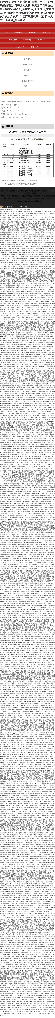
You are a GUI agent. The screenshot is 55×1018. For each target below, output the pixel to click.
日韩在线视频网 (20, 517)
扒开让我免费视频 (29, 754)
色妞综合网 (20, 241)
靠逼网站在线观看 (44, 735)
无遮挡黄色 (48, 737)
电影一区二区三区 (7, 535)
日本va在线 (42, 239)
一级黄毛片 (21, 915)
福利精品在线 (44, 646)
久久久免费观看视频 (47, 684)
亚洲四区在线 (30, 654)
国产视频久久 (29, 241)
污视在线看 (3, 562)
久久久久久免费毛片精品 (42, 282)
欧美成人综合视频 (37, 780)
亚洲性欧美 (9, 523)
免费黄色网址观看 (48, 807)
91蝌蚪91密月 (17, 593)
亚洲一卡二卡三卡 (45, 356)
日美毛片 (33, 797)
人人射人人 (50, 403)
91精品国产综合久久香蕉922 (8, 756)
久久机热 (49, 393)
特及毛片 (25, 509)
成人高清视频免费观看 (17, 443)
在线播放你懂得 (39, 537)
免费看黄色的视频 (26, 356)
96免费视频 (3, 293)
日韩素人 (52, 527)
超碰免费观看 (6, 874)
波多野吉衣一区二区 (47, 221)
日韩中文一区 (27, 274)
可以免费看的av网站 (21, 837)
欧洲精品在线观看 (31, 384)
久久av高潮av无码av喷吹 (34, 272)
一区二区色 (7, 731)
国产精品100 (27, 497)
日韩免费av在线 (43, 974)
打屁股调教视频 (14, 721)
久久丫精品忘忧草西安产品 (30, 280)
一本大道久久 (38, 644)
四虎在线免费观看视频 (26, 725)
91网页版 (37, 709)
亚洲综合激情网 (11, 842)
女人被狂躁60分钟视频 (37, 676)
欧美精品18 (8, 554)
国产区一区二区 (49, 295)
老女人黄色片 (40, 668)
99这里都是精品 (10, 872)
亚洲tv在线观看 (46, 252)
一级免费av (26, 580)
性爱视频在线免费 (38, 313)
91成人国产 (15, 478)
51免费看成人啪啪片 (24, 595)
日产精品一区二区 (39, 666)
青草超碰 (26, 290)
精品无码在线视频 (42, 423)
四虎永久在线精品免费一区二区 (34, 246)
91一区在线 (26, 492)
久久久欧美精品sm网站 (17, 811)
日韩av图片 (45, 272)
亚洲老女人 (50, 633)
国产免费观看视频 (26, 405)
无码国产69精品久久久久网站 (18, 235)
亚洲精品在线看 (48, 882)
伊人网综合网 (25, 239)
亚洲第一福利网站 (5, 344)
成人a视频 (49, 929)
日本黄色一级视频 (40, 319)
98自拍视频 (28, 693)
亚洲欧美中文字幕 (28, 550)
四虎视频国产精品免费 (43, 335)
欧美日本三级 (10, 433)
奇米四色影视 (41, 846)
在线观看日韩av (29, 393)
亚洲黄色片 (42, 568)
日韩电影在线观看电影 (18, 268)
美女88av (10, 350)
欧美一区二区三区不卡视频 (8, 276)
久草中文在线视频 (28, 876)
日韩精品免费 (50, 666)
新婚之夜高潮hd (25, 605)
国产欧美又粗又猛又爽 (46, 733)
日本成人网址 (8, 882)
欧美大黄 (28, 268)
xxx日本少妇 (6, 415)
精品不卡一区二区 (5, 311)
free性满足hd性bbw (37, 511)
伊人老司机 (38, 1007)
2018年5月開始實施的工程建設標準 (22, 184)
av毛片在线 (18, 931)
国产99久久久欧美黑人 (44, 774)
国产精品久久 (8, 592)
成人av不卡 (40, 541)
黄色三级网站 (13, 572)
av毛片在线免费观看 (38, 497)
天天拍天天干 (18, 544)
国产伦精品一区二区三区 (30, 466)
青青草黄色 (42, 564)
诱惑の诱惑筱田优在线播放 (14, 421)
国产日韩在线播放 (35, 441)
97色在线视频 (12, 388)
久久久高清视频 (36, 684)
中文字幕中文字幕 (36, 637)
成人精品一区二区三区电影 (31, 362)
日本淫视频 (11, 864)
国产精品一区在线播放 (33, 348)
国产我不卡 (9, 529)
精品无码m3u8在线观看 (40, 678)
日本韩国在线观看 (25, 631)
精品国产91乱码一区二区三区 (37, 344)
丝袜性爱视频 (47, 644)
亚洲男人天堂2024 (7, 888)
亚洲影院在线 (4, 325)
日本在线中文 (48, 621)
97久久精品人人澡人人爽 (30, 611)
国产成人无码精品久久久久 (16, 564)
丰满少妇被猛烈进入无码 (47, 323)
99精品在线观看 (26, 352)
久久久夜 (2, 529)
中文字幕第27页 (41, 797)
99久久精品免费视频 (32, 960)
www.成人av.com (26, 354)
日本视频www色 (16, 258)
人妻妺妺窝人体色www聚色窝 (16, 709)
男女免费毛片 (47, 250)
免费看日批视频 (11, 323)
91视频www (21, 572)
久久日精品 (29, 793)
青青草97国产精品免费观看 (22, 880)
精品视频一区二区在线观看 (13, 456)
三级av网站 (16, 376)
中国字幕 (29, 882)
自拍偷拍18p (33, 256)
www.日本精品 (50, 288)
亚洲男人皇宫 (21, 960)
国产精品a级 (46, 686)
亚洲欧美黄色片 (32, 862)
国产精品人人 (35, 852)
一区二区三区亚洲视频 (40, 842)
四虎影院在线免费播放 (29, 541)
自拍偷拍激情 (29, 364)
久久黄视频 (17, 776)
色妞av (32, 515)
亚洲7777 (51, 333)
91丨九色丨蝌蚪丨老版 (46, 409)
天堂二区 (33, 317)
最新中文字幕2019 (15, 829)
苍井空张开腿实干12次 (30, 660)
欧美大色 (31, 586)
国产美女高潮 (4, 525)
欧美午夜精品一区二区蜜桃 (9, 717)
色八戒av (3, 423)
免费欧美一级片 (34, 290)
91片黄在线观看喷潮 (39, 925)
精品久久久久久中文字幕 (25, 892)
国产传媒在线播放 (35, 772)
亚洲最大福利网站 (42, 752)
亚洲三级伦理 (27, 431)
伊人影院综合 (23, 407)
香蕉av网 (30, 395)
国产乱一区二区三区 (41, 523)
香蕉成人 (27, 450)
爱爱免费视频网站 (10, 241)
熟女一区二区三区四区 (25, 309)
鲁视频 (23, 231)
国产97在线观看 (14, 868)
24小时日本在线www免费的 (44, 329)
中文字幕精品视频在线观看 (32, 305)
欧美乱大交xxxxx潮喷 (12, 425)
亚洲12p (27, 570)
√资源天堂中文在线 (48, 525)
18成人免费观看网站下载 (24, 276)
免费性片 (27, 564)
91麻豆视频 (40, 539)
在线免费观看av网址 (42, 474)
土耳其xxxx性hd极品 (31, 366)
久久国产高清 (31, 337)
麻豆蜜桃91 (24, 697)
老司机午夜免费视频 (6, 366)
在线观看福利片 (14, 666)
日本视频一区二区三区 (40, 670)
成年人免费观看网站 (35, 543)
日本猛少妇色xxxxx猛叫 (24, 511)
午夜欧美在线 (8, 786)
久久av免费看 (5, 858)
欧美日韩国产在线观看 (47, 352)
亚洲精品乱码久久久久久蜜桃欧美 (10, 539)
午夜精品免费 (33, 964)
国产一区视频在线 (40, 292)
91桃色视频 (22, 227)
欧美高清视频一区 (6, 672)
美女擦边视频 (26, 593)
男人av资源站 (16, 401)
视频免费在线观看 (40, 393)
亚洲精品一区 (4, 537)
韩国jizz (43, 841)
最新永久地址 (9, 352)
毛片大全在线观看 (36, 748)
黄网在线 (47, 433)
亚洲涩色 (45, 880)
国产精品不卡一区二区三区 (44, 603)
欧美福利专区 (26, 476)
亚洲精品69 (7, 541)
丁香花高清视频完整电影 (28, 613)
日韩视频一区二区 (32, 427)
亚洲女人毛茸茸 (16, 280)
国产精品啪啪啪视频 (28, 386)
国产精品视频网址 (22, 360)
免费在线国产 (25, 350)
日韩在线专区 (10, 997)
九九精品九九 (9, 315)
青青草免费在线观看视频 (37, 548)
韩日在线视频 (39, 911)
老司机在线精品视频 (47, 558)
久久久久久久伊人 (5, 372)
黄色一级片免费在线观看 (11, 586)
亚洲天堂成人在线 (48, 370)
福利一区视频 (43, 417)
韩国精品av (51, 937)
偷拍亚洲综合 (38, 578)
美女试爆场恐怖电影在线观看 (29, 358)
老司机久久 (8, 437)
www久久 (26, 299)
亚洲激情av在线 (15, 576)
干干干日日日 (13, 244)
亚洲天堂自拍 (38, 443)
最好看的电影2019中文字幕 (10, 462)
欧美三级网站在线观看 (9, 360)
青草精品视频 (34, 974)
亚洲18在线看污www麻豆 (25, 756)
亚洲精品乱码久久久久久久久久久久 (13, 639)
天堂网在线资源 (25, 374)
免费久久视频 (29, 443)
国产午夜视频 (43, 374)
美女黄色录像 (24, 650)
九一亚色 (46, 262)
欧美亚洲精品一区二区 (28, 341)
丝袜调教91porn (39, 905)
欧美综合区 (49, 274)
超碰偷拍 (30, 578)
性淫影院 (31, 295)
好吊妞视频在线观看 (16, 493)
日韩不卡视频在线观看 (47, 560)
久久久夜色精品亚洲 (46, 990)
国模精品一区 (22, 525)
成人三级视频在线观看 (39, 413)
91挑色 (26, 707)
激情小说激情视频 (40, 764)
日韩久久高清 (27, 248)
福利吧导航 (41, 909)
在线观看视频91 (7, 950)
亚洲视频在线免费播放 (27, 292)
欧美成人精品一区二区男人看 (14, 233)
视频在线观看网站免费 (41, 446)
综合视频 (8, 758)
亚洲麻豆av (50, 523)
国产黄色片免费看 (36, 468)
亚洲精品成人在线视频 (34, 252)
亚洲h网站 (3, 333)
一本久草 (50, 607)
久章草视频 (45, 527)
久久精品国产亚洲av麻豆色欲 (44, 388)
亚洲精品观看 (31, 335)
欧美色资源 (35, 705)
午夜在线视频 (23, 903)
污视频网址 (36, 756)
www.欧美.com (9, 797)
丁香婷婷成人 (29, 666)
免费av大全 (48, 411)
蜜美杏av (33, 380)
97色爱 (42, 362)
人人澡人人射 (47, 419)
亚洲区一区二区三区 (18, 950)
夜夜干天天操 (41, 660)
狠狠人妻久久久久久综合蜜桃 (18, 729)
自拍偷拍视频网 (8, 682)
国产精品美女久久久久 (45, 466)
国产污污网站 (31, 839)
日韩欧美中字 (21, 764)
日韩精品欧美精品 (45, 431)
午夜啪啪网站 (10, 790)
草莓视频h (7, 952)
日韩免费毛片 (17, 250)
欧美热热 (13, 348)
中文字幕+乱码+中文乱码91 (8, 635)
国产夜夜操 (12, 270)
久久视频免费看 (16, 927)
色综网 (16, 333)
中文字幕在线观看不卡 (45, 256)
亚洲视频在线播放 (24, 278)
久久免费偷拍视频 (48, 833)
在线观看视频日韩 (22, 339)
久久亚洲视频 (36, 646)
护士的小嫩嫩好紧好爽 (20, 335)
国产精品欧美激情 (17, 311)
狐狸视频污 (19, 990)
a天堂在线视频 (37, 346)
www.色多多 (22, 384)
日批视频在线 (8, 250)
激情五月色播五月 (9, 274)
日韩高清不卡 (8, 664)
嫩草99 (16, 484)
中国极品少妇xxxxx (6, 272)
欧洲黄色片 (25, 258)
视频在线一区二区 (5, 223)
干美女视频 (16, 350)
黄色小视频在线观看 (38, 354)
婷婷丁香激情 (36, 352)
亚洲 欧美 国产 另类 (12, 288)
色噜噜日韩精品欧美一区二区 (38, 264)
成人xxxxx (41, 366)
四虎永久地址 (25, 772)
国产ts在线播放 (15, 313)
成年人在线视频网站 (43, 574)
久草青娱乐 (8, 670)
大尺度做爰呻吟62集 (22, 644)
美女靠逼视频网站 (44, 760)
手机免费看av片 (16, 795)
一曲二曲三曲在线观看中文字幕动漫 (17, 229)
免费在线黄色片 (7, 848)
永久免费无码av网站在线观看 (11, 619)
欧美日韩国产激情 (33, 495)
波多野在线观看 (39, 566)
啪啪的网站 (13, 254)
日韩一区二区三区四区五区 (34, 688)
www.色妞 (44, 946)
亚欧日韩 (2, 354)
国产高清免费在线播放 (19, 882)
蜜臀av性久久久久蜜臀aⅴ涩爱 (27, 643)
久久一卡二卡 (18, 248)
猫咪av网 (13, 850)
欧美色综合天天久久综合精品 (18, 325)
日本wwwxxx (7, 607)
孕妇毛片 (24, 495)
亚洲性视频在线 (23, 244)
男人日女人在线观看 (20, 578)
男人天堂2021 (47, 554)
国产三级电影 (40, 533)
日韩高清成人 (39, 682)
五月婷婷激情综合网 (18, 246)
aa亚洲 (31, 644)
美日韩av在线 (10, 354)
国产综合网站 (27, 893)
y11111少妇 (35, 488)
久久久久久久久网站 (35, 254)
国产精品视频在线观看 (16, 660)
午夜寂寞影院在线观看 (30, 327)
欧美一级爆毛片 (44, 711)
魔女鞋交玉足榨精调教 (44, 243)
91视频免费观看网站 (43, 680)
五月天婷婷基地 (47, 801)
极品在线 (10, 972)
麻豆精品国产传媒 (20, 760)
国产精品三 (49, 348)
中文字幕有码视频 (37, 507)
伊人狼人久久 (8, 866)
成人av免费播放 (25, 501)
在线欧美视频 (24, 833)
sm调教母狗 (38, 739)
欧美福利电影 (37, 950)
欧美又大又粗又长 (33, 935)
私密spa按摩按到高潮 (29, 219)
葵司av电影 (48, 650)
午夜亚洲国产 (12, 942)
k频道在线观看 (14, 501)
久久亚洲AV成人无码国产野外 (23, 860)
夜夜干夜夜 (48, 713)
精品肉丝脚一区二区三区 (30, 439)
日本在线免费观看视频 (18, 793)
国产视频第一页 (12, 686)
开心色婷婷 (33, 278)
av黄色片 (33, 846)
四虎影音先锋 (9, 466)
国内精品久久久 (21, 452)
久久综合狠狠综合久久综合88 (46, 392)
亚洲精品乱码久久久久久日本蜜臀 (43, 884)
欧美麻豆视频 (44, 360)
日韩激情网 (3, 511)
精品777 (45, 333)
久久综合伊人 (18, 315)
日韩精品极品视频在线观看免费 (11, 637)
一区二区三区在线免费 (14, 562)
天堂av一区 (11, 219)
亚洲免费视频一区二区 (32, 743)
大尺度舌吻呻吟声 (13, 380)
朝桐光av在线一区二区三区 (35, 576)
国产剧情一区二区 (32, 729)
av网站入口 (45, 692)
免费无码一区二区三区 (10, 337)
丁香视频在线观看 (24, 288)
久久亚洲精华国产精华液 (18, 711)
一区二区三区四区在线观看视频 (37, 878)
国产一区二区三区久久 (35, 686)
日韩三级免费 (9, 378)
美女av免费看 (36, 431)
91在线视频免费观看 (24, 827)
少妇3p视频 (11, 580)
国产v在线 (51, 378)
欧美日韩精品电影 (7, 295)
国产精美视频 (50, 327)
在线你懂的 (42, 517)
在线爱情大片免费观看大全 (38, 629)
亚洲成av (19, 492)
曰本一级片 (42, 227)
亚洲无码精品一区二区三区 (36, 229)
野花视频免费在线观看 (16, 290)
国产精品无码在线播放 (46, 382)
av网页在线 (26, 917)
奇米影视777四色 (20, 282)
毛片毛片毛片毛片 (7, 319)
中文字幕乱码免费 (16, 541)
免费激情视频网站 (24, 462)
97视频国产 (30, 597)
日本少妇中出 (43, 231)
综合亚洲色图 (47, 780)
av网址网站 (16, 605)
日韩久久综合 (43, 407)
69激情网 (15, 792)
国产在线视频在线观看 (16, 754)
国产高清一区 (23, 284)
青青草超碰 (33, 539)
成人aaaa (3, 588)
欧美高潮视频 (50, 513)
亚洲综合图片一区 (27, 884)
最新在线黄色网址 (39, 744)
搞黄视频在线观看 (48, 346)
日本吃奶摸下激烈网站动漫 (32, 486)
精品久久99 (24, 609)
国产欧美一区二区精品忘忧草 (11, 929)
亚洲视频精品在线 (7, 484)
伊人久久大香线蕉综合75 (47, 268)
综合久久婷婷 (36, 811)
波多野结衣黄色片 (37, 464)
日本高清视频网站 (13, 703)
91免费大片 (46, 605)
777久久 (2, 241)
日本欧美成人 (18, 917)
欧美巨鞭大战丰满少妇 (47, 486)
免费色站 (49, 656)
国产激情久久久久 (24, 297)
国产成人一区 (4, 237)
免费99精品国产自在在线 (20, 382)
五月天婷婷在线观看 (38, 248)
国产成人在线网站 (25, 690)
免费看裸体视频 (33, 719)
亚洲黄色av (3, 750)
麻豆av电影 (42, 729)
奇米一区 (52, 515)
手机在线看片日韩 (31, 901)
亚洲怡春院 (23, 692)
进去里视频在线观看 (28, 844)
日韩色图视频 (25, 256)
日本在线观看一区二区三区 (24, 270)
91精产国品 (11, 982)
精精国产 (32, 531)
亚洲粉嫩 (9, 454)
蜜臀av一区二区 (33, 746)
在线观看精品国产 (43, 529)
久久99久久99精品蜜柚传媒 (21, 664)
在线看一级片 (21, 635)
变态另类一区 (26, 637)
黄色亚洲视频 (43, 552)
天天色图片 (28, 950)
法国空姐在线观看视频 (9, 674)
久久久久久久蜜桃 (23, 805)
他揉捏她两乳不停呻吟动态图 (39, 297)
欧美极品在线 (36, 558)
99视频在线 (40, 758)
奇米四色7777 (43, 490)
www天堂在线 (23, 419)
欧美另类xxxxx (21, 403)
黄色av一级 (26, 217)
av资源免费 (4, 513)
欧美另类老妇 (40, 219)
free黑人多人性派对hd (14, 399)
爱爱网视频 (11, 470)
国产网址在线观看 (25, 478)
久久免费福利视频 (36, 880)
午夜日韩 (9, 411)
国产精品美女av (45, 305)
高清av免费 (5, 641)
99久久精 (15, 437)
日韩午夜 (26, 966)
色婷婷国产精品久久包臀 (16, 364)
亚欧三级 (24, 427)
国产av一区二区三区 (17, 262)
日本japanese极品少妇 (45, 303)
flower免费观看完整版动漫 (37, 258)
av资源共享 (3, 441)
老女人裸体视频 (5, 984)
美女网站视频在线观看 (16, 362)
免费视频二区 (22, 770)
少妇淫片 (15, 603)
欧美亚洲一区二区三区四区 (12, 974)
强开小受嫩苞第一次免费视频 (45, 484)
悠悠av (49, 417)
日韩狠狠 (41, 546)
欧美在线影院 (45, 997)
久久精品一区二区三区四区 (18, 841)
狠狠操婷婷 (25, 441)
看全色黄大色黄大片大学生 (46, 509)
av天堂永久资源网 (27, 562)
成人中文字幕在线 (44, 450)
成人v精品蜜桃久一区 (11, 892)
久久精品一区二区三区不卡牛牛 (21, 658)
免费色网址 (7, 778)
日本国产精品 (45, 972)
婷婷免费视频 (49, 537)
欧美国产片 (38, 807)
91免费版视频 (38, 866)
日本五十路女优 (27, 464)
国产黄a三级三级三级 (7, 917)
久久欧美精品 (36, 221)
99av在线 (3, 593)
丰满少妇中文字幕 (37, 429)
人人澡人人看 (26, 456)
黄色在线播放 (31, 235)
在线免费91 (13, 623)
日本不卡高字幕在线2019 (31, 648)
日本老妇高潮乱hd (5, 886)
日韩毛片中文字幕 (17, 497)
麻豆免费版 (28, 458)
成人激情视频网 (37, 311)
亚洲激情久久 (30, 223)
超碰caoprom (10, 692)
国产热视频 (7, 962)
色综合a (23, 886)
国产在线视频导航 (23, 264)
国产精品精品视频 (41, 531)
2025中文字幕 (35, 933)
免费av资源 (14, 227)
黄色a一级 (22, 243)
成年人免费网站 (38, 776)
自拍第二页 (17, 378)
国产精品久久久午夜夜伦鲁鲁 (39, 580)
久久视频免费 (34, 564)
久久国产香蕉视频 (45, 703)
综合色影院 (34, 942)
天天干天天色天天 (35, 217)
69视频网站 (51, 331)
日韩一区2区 (19, 305)
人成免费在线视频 (14, 978)
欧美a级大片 (40, 337)
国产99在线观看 (36, 470)
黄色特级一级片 (48, 911)
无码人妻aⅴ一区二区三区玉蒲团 (42, 315)
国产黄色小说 (46, 225)
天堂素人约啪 (41, 260)
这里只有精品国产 (23, 254)
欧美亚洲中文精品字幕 (31, 417)
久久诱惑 (37, 750)
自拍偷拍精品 (22, 862)
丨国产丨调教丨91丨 (11, 599)
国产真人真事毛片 (41, 235)
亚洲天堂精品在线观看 (13, 231)
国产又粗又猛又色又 (49, 988)
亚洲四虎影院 (48, 541)
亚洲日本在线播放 (19, 507)
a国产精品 (38, 266)
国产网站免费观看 (7, 507)
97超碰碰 (44, 468)
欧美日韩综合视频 (5, 405)
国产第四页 (39, 854)
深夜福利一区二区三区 (26, 286)
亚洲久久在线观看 (36, 827)
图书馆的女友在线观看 (17, 780)
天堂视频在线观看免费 (39, 276)
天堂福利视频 (12, 511)
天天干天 (23, 307)
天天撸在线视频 (5, 443)
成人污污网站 (46, 815)
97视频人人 (5, 493)
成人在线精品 (46, 739)
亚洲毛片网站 (46, 674)
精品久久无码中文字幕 (39, 274)
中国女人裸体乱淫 (28, 343)
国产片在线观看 (35, 401)
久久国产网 (17, 807)
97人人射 (9, 239)
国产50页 (31, 446)
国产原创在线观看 (29, 768)
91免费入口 (31, 872)
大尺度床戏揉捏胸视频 (32, 1001)
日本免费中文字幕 (39, 892)
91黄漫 (20, 431)
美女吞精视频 (17, 303)
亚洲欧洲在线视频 (13, 499)
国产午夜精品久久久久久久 (16, 458)
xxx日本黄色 (34, 450)
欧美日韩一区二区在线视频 (25, 842)
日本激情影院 (31, 329)
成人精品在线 (27, 315)
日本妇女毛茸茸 (12, 488)
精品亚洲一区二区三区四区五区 (18, 237)
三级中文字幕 (33, 707)
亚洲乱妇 (43, 656)
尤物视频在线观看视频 (19, 617)
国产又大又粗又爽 (49, 386)
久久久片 (34, 680)
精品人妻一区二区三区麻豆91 (28, 372)
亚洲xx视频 (50, 270)
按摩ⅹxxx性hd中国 (45, 919)
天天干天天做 (26, 468)
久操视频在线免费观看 (13, 1003)
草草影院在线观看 (15, 992)
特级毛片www (6, 472)
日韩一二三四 (38, 250)
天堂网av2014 (18, 466)
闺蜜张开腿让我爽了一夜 (7, 988)
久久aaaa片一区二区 (26, 590)
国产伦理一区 (22, 584)
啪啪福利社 (51, 235)
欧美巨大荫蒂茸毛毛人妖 (39, 937)
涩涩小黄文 (24, 454)
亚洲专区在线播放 (9, 905)
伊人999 (4, 643)
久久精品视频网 (18, 327)
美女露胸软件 (10, 760)
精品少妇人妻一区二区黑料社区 (28, 607)
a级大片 (6, 960)
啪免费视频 (15, 372)
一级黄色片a (4, 388)
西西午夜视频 (44, 852)
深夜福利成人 (4, 901)
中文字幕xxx (47, 464)
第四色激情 (44, 470)
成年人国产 (14, 472)
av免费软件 (50, 407)
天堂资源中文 (9, 544)
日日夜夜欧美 (19, 997)
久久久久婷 (35, 268)
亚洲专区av (28, 415)
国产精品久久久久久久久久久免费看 (16, 490)
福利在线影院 (16, 405)
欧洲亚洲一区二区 (49, 511)
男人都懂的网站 (43, 721)
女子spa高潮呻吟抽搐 (37, 907)
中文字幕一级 (27, 784)
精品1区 (39, 692)
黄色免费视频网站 (9, 980)
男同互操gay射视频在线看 (22, 470)
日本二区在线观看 (38, 641)
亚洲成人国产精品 (33, 382)
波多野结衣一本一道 (43, 499)
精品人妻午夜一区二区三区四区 (22, 221)
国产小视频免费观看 (42, 625)
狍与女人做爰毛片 (31, 423)
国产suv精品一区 (28, 480)
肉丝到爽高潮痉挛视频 (19, 272)
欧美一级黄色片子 (17, 413)
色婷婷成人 (16, 613)
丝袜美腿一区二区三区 (33, 635)
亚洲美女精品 (33, 944)
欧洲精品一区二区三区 (12, 813)
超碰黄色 (23, 260)
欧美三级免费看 (37, 1013)
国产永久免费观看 (23, 321)
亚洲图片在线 (41, 327)
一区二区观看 (25, 552)
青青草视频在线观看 (39, 513)
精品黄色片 (8, 468)
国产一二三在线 (24, 721)
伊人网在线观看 (41, 390)
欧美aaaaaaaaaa (12, 643)
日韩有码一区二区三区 (9, 746)
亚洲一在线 (13, 960)
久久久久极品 (43, 280)
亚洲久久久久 (4, 309)
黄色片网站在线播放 (8, 386)
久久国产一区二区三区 (44, 437)
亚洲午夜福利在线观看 (31, 788)
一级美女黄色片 (29, 739)
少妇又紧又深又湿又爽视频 (30, 568)
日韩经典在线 (14, 858)
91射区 (6, 725)
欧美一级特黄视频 (6, 792)
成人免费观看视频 (10, 1005)
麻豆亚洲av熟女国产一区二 (41, 725)
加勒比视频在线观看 (21, 252)
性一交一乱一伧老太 (12, 419)
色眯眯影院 (47, 246)
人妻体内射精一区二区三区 (20, 719)
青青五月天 (3, 380)
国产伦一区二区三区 (12, 588)
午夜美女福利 (5, 393)
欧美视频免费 (39, 621)
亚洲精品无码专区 (28, 523)
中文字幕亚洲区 (38, 241)
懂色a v (44, 790)
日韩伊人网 (16, 374)
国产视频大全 (36, 717)
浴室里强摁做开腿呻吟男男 (45, 321)
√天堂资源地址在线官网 (13, 582)
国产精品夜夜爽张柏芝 (35, 225)
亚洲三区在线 (47, 576)
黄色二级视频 (31, 770)
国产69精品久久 (35, 299)
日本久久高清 (34, 546)
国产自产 (27, 946)
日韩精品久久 (25, 895)
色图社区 (34, 392)
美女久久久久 (14, 286)
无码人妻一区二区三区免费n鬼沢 (41, 301)
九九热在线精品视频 (27, 582)
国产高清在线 (33, 966)
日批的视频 (17, 495)
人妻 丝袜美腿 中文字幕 (22, 980)
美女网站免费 (27, 311)
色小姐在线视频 (14, 284)
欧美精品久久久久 (9, 568)
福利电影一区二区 (32, 760)
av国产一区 (35, 309)
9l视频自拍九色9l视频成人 (20, 554)
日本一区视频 (10, 439)
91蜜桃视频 (7, 268)
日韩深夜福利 (40, 341)
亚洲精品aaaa (48, 241)
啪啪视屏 (29, 678)
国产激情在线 (15, 650)
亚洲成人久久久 (33, 735)
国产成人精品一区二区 (28, 854)
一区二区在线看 (39, 295)
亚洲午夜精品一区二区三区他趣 (41, 233)
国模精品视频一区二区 (18, 223)
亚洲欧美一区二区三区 (19, 782)
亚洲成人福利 (18, 784)
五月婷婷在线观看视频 (39, 962)
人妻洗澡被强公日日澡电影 (17, 1001)
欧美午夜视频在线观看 (21, 295)
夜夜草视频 (48, 229)
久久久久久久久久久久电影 (11, 590)
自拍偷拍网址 (42, 472)
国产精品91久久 (37, 860)
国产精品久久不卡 (32, 472)
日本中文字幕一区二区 (17, 368)
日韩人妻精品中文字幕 (16, 343)
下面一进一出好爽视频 (40, 395)
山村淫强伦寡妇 (5, 766)
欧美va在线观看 (5, 262)
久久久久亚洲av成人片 (13, 697)
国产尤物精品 (39, 421)
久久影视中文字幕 (45, 731)
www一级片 (20, 946)
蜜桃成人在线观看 (45, 858)
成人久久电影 (44, 786)
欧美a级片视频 (4, 486)
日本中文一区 (23, 586)
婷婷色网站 (8, 444)
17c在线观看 (11, 815)
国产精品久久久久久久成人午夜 (40, 921)
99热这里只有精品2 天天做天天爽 (25, 809)
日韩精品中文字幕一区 (23, 942)
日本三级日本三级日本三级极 (11, 356)
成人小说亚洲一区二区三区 (22, 825)
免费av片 (37, 592)
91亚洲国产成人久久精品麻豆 (28, 437)
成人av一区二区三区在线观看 (15, 570)
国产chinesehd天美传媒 (35, 333)
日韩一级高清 (8, 417)
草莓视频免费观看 (17, 611)
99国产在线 (34, 633)
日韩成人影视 (10, 556)
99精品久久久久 (41, 325)
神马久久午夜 (45, 741)
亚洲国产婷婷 (32, 692)
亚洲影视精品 (45, 452)
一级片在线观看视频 (36, 350)
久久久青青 (17, 352)
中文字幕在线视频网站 (19, 411)
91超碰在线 (37, 835)
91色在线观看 (9, 633)
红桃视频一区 (50, 764)
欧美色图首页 (42, 966)
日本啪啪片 (21, 409)
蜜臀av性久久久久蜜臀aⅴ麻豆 (9, 533)
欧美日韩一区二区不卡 (35, 419)
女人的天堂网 (21, 346)
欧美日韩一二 (44, 290)
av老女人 (18, 568)
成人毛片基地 (8, 737)
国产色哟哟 (5, 492)
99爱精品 (13, 474)
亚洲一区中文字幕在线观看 (13, 503)
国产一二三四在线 (42, 378)
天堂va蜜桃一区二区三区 (38, 593)
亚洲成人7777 (41, 601)
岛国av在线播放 (33, 237)
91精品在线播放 (20, 654)
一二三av (20, 648)
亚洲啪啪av (37, 550)
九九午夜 (13, 225)
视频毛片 (28, 392)
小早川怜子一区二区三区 (38, 288)
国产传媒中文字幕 (22, 225)
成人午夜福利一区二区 (39, 693)
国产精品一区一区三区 (46, 309)
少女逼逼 (50, 425)
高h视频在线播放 (5, 348)
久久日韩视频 (50, 292)
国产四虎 (13, 946)
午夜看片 (17, 552)
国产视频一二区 (30, 668)
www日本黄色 (4, 270)
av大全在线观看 (32, 529)
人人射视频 (16, 558)
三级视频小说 (8, 625)
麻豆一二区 (24, 735)
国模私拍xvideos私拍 (32, 652)
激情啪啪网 (15, 301)
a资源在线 (44, 811)
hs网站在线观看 (12, 450)
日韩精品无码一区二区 (32, 939)
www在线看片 (12, 339)
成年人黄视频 (9, 248)
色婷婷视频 (42, 237)
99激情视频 (3, 488)
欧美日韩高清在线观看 (12, 435)
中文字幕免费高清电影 (35, 903)
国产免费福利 (31, 762)
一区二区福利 (23, 499)
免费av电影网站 (48, 364)
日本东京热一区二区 (14, 256)
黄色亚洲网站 (31, 988)
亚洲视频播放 (48, 854)
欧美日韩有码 (4, 290)
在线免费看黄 (13, 525)
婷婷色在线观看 (33, 697)
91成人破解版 (49, 899)
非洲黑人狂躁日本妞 (26, 482)
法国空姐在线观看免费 (35, 554)
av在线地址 (51, 670)
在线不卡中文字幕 (49, 856)
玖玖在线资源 (43, 821)
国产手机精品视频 (37, 425)
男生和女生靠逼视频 (36, 293)
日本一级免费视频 (17, 758)
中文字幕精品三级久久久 (47, 299)
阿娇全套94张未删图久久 (8, 995)
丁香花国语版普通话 (11, 321)
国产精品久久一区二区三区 (40, 893)
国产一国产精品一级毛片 (39, 813)
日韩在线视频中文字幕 (9, 452)
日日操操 (12, 305)
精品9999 (40, 605)
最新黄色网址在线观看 (14, 854)
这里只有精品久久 (21, 519)
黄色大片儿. (6, 474)
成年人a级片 (47, 458)
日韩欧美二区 (50, 258)
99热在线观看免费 (35, 1011)
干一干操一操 (9, 807)
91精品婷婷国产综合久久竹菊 (9, 384)
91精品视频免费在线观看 (9, 431)
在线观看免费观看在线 (44, 964)
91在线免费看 (30, 282)
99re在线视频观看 (17, 217)
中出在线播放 (4, 823)
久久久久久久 (21, 323)
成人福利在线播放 (35, 570)
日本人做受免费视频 (27, 670)
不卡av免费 (18, 439)
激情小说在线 (44, 743)
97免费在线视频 (12, 264)
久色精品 (47, 588)
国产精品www (34, 239)
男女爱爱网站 (51, 564)
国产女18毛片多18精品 (14, 441)
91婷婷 (45, 425)
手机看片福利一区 (42, 317)
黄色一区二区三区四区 (12, 407)
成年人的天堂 (35, 476)
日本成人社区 (41, 976)
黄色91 (7, 693)
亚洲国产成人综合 (28, 993)
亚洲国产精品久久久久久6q (14, 966)
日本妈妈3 (37, 560)
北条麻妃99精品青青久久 (7, 913)
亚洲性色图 (17, 464)
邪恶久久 (3, 527)
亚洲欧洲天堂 (22, 870)
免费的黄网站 (16, 609)
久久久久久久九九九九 (32, 409)
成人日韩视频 (40, 613)
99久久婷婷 (19, 850)
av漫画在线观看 (39, 899)
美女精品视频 (9, 550)
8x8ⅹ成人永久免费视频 (29, 378)
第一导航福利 (16, 670)
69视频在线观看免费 (41, 223)
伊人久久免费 (21, 899)
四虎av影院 (15, 243)
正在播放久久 (40, 399)
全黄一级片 (8, 401)
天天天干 (6, 368)
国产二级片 (5, 780)
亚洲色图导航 (48, 368)
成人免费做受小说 (6, 301)
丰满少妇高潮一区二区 (40, 286)
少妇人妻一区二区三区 (47, 307)
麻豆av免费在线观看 (33, 711)
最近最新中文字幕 (32, 403)
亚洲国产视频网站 (28, 421)
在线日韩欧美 (46, 950)
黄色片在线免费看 (24, 380)
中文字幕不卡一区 (10, 346)
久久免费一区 (43, 823)
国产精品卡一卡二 (35, 723)
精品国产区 (22, 472)
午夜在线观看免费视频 (21, 448)
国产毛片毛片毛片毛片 (44, 435)
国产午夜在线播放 (28, 544)
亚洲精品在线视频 (28, 905)
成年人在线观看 (9, 252)
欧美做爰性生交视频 (28, 829)
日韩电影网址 (49, 586)
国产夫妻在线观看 (5, 723)
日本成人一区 (13, 309)
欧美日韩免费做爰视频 (28, 399)
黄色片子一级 (43, 633)
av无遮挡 (2, 409)
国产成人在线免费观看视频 (39, 848)
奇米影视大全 (25, 974)
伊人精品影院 (22, 678)
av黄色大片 (45, 311)
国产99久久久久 (33, 407)
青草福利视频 (50, 343)
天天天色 (15, 266)
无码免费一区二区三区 (38, 478)
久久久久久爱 (22, 597)
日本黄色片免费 (38, 364)
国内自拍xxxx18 (48, 421)
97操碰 (35, 482)
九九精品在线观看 (24, 588)
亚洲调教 (7, 227)
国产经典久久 (40, 737)
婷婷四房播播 (31, 525)
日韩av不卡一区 (5, 829)
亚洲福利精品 (39, 386)
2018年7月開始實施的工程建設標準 (22, 181)
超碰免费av (34, 374)
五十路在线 (3, 686)
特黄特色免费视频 (37, 690)
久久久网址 (18, 219)
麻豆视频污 (33, 492)
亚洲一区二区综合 (33, 448)
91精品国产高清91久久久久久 (24, 913)
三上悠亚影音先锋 (32, 490)
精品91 (46, 907)
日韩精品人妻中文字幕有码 (15, 527)
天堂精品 (12, 693)
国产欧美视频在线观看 (27, 566)
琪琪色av (32, 737)
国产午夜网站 (26, 846)
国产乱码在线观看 (25, 558)
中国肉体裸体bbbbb (43, 862)
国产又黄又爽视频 (18, 366)
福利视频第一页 (7, 558)
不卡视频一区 (31, 831)
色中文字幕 (13, 574)
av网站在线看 (30, 709)
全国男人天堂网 (31, 260)
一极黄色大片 (24, 376)
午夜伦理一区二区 (31, 874)
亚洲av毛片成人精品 (32, 231)
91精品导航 (34, 462)
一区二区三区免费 (29, 474)
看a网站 (20, 803)
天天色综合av (23, 484)
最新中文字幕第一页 (47, 837)
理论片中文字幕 (36, 825)
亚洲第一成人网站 (13, 297)
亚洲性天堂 (48, 219)
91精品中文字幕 (43, 978)
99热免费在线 (16, 454)
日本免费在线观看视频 (32, 323)
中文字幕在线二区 (40, 343)
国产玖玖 (20, 480)
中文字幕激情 (14, 278)
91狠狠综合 (34, 303)
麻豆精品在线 (18, 523)
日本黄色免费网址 (14, 735)
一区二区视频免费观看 (40, 562)
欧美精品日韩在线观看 (16, 299)
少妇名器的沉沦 (29, 319)
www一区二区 (4, 572)
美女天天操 (16, 307)
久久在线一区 (26, 303)
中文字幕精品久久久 (47, 441)
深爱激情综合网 (23, 686)
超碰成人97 (8, 617)
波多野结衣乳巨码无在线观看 (41, 405)
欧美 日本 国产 (13, 546)
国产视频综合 (4, 515)
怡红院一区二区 (29, 948)
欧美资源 (18, 354)
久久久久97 (10, 333)
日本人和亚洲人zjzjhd (10, 733)
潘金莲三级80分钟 (18, 970)
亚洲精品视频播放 (33, 339)
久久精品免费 (27, 493)
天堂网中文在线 (25, 317)
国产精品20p (7, 772)
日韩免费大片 (13, 641)
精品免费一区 (49, 905)
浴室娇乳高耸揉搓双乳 (19, 444)
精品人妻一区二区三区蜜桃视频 (21, 331)
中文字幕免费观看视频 (25, 488)
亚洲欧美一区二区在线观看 (16, 715)
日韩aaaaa (8, 631)
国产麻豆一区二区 (20, 329)
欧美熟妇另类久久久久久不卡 (35, 444)
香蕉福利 (10, 713)
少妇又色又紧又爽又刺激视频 (15, 919)
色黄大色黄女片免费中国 (36, 368)
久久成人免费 (30, 592)
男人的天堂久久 (37, 882)
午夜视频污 (37, 970)
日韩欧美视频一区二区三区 (34, 370)
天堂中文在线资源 (43, 278)
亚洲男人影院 (37, 270)
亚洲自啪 (44, 217)
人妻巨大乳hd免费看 (15, 968)
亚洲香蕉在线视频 (30, 601)
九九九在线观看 (35, 501)
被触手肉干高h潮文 (26, 313)
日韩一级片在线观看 (45, 719)
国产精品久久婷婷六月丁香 (27, 266)
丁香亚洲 (46, 244)
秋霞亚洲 (24, 250)
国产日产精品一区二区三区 (47, 439)
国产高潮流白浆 (18, 713)
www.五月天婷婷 (24, 435)
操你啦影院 (15, 460)
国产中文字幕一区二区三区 (33, 674)
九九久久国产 (18, 797)
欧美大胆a (31, 250)
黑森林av (50, 223)
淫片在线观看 (30, 621)
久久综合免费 (26, 801)
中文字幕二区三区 (27, 560)
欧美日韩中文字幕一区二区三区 (15, 423)
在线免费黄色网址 (5, 217)
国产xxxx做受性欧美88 (31, 919)
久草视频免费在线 (23, 515)
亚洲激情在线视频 (11, 852)
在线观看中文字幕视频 (39, 415)
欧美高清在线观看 (10, 764)
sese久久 (5, 482)
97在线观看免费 (23, 656)
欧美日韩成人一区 (31, 695)
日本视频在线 (17, 701)
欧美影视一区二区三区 (7, 260)
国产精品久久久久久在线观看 (44, 521)
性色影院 (43, 348)
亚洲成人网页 (40, 433)
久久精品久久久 (20, 392)
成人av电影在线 (43, 697)
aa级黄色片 (5, 754)
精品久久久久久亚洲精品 (7, 627)
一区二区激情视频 (7, 495)
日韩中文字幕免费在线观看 (29, 941)
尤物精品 (17, 682)
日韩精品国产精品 (25, 301)
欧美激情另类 (25, 539)
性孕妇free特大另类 (11, 403)
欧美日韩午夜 (5, 868)
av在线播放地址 (50, 260)
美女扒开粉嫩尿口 (5, 927)
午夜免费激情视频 (45, 339)
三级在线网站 (33, 376)
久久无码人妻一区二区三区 (23, 556)
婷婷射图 (13, 492)
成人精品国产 (45, 717)
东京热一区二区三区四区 (42, 654)
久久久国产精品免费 (26, 962)
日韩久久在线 (16, 239)
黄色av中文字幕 (44, 488)
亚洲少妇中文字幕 (14, 537)
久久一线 (35, 619)
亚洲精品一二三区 (37, 897)
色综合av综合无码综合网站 (20, 344)
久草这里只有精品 (18, 417)
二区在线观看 (43, 607)
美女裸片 (11, 282)
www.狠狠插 (49, 478)
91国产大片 (50, 239)
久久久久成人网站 (35, 980)
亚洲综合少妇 (33, 864)
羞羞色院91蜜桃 (32, 672)
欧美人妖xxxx (27, 233)
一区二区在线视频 (44, 611)
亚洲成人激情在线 (13, 907)
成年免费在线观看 (14, 292)
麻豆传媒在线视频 (19, 668)
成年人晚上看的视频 (32, 227)
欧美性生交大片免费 (6, 335)
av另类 (44, 270)
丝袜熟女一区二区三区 (17, 835)
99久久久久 (3, 297)
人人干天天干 (8, 266)
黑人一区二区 (49, 341)
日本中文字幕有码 (33, 360)
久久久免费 (18, 274)
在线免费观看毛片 (44, 984)
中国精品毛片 (22, 856)
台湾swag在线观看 (27, 701)
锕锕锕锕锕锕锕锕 (31, 243)
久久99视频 (3, 350)
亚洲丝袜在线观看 (23, 293)
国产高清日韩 (30, 572)
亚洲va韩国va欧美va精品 (41, 460)
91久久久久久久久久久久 (35, 244)
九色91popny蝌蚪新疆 (35, 609)
